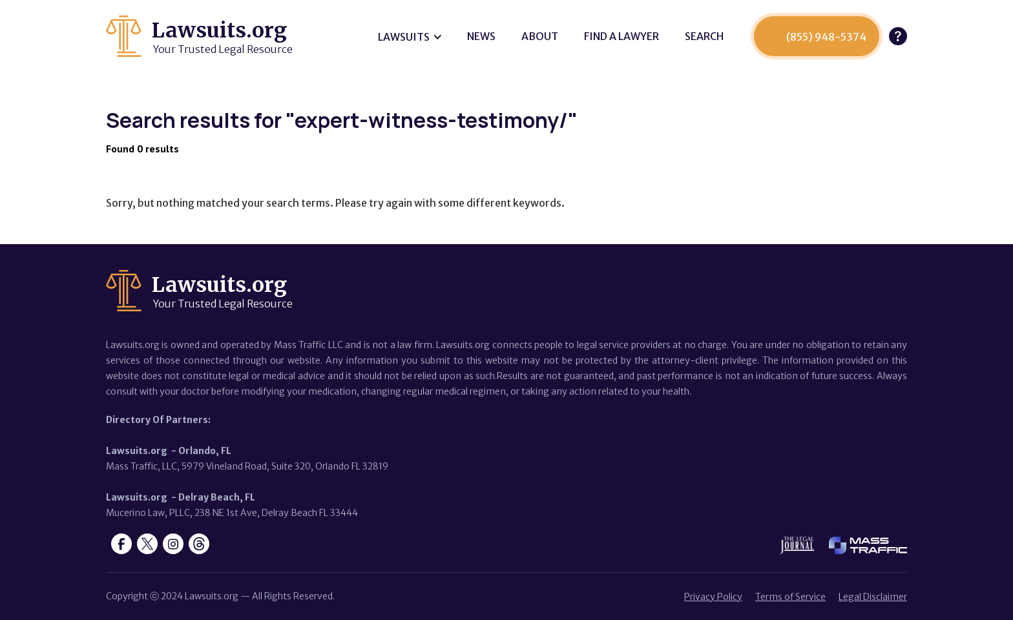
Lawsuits (404, 36)
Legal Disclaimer (873, 597)
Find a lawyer (621, 36)
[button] (409, 37)
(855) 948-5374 (826, 36)
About (539, 36)
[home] (199, 36)
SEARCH (704, 36)
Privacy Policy (713, 597)
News (481, 36)
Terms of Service (790, 597)
